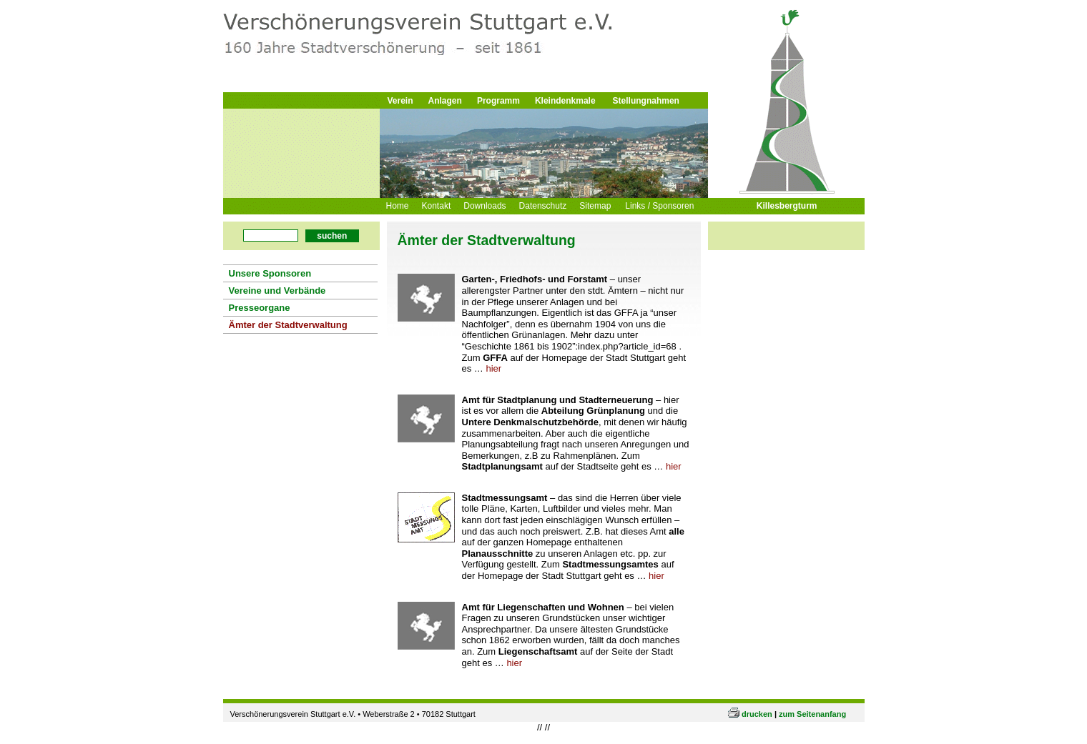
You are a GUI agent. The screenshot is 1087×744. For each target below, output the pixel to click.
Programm (498, 101)
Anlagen (445, 101)
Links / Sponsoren (659, 206)
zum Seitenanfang (812, 724)
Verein (400, 101)
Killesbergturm (787, 206)
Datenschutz (543, 206)
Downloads (484, 206)
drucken (757, 724)
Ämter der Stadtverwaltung (288, 324)
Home (397, 206)
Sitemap (595, 206)
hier (493, 370)
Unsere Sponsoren (270, 273)
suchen (332, 236)
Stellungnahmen (646, 101)
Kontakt (436, 206)
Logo (409, 44)
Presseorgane (259, 307)
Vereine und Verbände (277, 290)
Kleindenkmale (565, 101)
